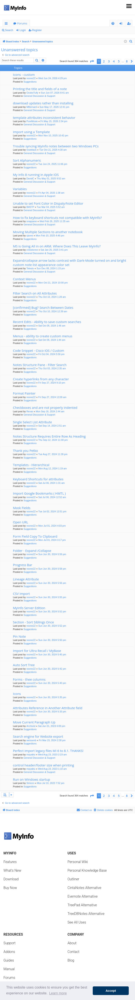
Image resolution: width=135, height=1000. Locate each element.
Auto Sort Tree (24, 665)
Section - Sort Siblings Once (33, 622)
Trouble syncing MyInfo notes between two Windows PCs (56, 146)
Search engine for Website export (38, 736)
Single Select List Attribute (32, 422)
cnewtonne (32, 249)
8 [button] (127, 61)
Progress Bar (22, 565)
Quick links (7, 24)
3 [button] (109, 61)
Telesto (30, 268)
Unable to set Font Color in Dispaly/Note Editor (48, 203)
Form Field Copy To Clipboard (35, 536)
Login (22, 30)
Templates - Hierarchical (31, 465)
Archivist (30, 726)
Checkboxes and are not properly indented (45, 407)
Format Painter (24, 393)
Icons (17, 693)
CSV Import (21, 593)
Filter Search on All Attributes (35, 293)
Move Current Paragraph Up (34, 722)
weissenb (31, 740)
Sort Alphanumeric (27, 160)
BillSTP (30, 207)
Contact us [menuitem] (84, 809)
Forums (22, 23)
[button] (92, 61)
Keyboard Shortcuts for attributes (38, 479)
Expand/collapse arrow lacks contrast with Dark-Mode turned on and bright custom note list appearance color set (69, 262)
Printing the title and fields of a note (40, 89)
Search (9, 30)
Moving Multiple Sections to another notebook (48, 232)
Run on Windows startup (31, 779)
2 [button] (104, 61)
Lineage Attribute (26, 579)
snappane (31, 221)
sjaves (29, 235)
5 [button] (119, 61)
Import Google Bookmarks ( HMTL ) (39, 493)
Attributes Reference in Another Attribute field (47, 708)
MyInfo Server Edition (29, 608)
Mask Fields (21, 508)
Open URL (20, 522)
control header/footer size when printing (43, 765)
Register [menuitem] (129, 24)
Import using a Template (31, 132)
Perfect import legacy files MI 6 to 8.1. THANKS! (48, 750)
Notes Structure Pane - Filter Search (39, 365)
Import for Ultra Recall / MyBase (37, 650)
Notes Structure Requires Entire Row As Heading (49, 436)
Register (37, 30)
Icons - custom (24, 74)
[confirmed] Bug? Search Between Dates (43, 307)
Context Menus (24, 279)
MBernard (31, 107)
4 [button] (114, 61)
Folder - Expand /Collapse (32, 550)
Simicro (30, 783)
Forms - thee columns (29, 679)
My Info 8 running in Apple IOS (36, 174)
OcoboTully (32, 92)
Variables (20, 189)
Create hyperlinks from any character (41, 379)
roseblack (31, 149)
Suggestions (30, 81)
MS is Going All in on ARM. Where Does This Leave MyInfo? (56, 246)
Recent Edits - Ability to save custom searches (47, 322)
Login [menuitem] (121, 24)
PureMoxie (32, 121)
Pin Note (19, 636)
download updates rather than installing (43, 103)
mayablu (30, 754)
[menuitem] (113, 23)
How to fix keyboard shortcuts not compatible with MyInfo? (57, 217)
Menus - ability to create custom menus (42, 336)
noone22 (31, 78)
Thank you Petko (25, 450)
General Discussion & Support (39, 96)
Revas (29, 411)
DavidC (30, 178)
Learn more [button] (58, 993)
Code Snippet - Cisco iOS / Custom (38, 350)
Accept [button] (111, 990)
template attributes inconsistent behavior (44, 117)
